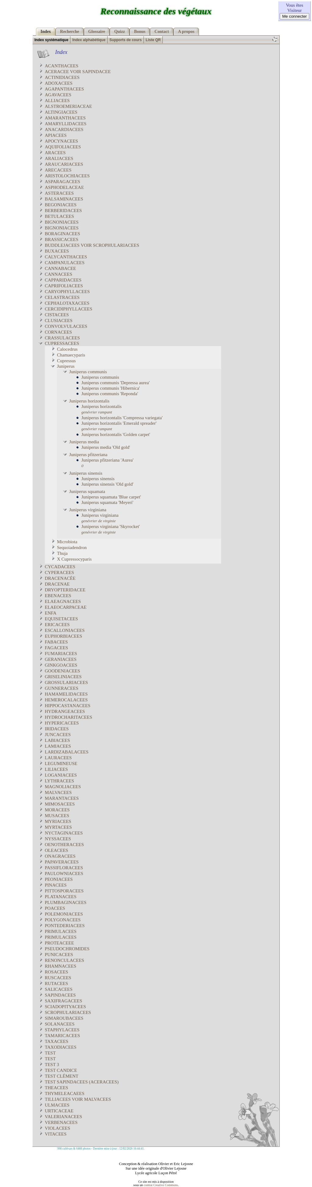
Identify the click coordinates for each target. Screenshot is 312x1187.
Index (46, 31)
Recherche (69, 31)
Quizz (119, 31)
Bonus (139, 31)
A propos (186, 31)
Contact (161, 31)
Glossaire (96, 31)
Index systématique (51, 40)
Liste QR (153, 40)
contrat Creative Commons (161, 1185)
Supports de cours (125, 40)
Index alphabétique (88, 40)
